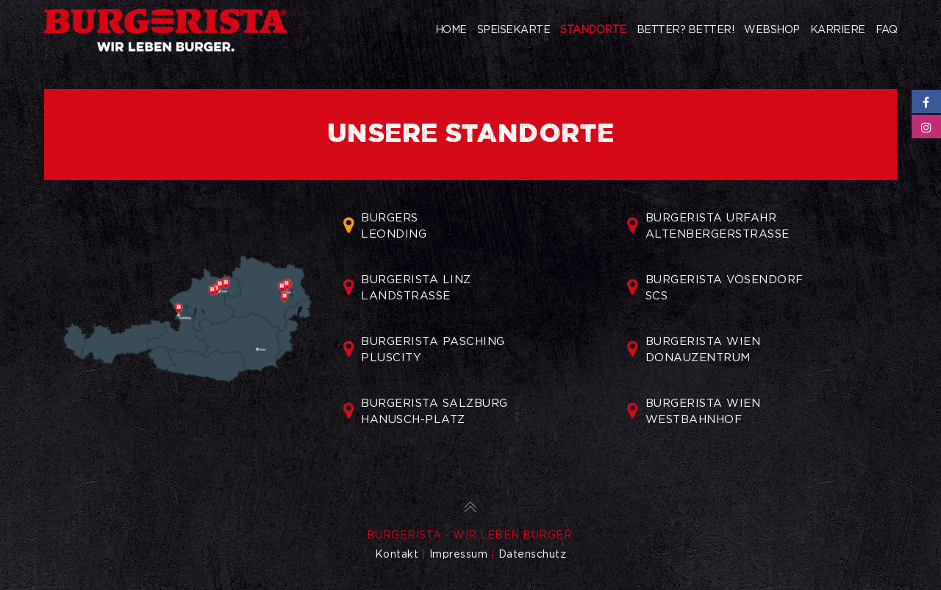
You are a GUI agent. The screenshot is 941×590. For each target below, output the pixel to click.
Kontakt (397, 554)
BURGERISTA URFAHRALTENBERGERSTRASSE (708, 226)
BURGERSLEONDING (385, 226)
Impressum (458, 554)
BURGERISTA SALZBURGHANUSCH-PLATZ (425, 411)
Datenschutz (532, 554)
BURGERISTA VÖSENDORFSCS (715, 287)
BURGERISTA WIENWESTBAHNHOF (693, 411)
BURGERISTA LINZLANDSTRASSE (407, 287)
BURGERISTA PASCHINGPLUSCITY (424, 349)
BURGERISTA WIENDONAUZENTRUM (693, 349)
